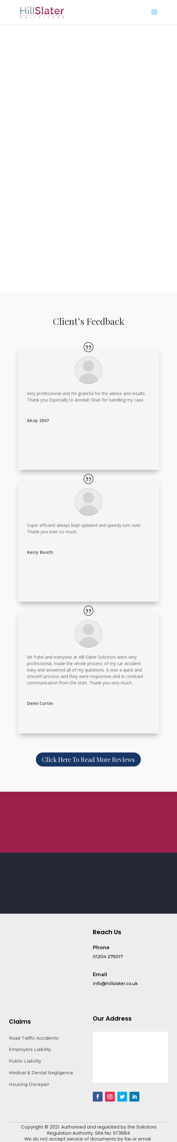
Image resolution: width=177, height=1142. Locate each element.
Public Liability (25, 1061)
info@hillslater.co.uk (115, 983)
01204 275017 (108, 956)
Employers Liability (30, 1049)
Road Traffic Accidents (33, 1038)
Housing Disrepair (29, 1084)
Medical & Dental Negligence (41, 1072)
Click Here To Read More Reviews (88, 759)
